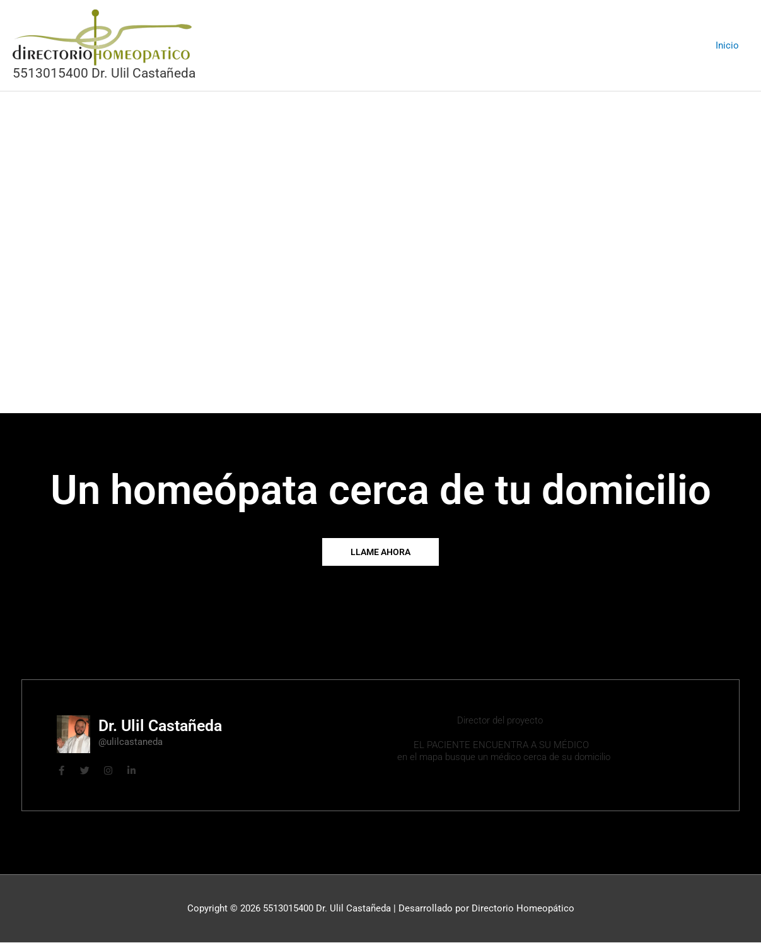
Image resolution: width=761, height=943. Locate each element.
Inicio (727, 45)
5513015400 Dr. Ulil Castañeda (104, 73)
